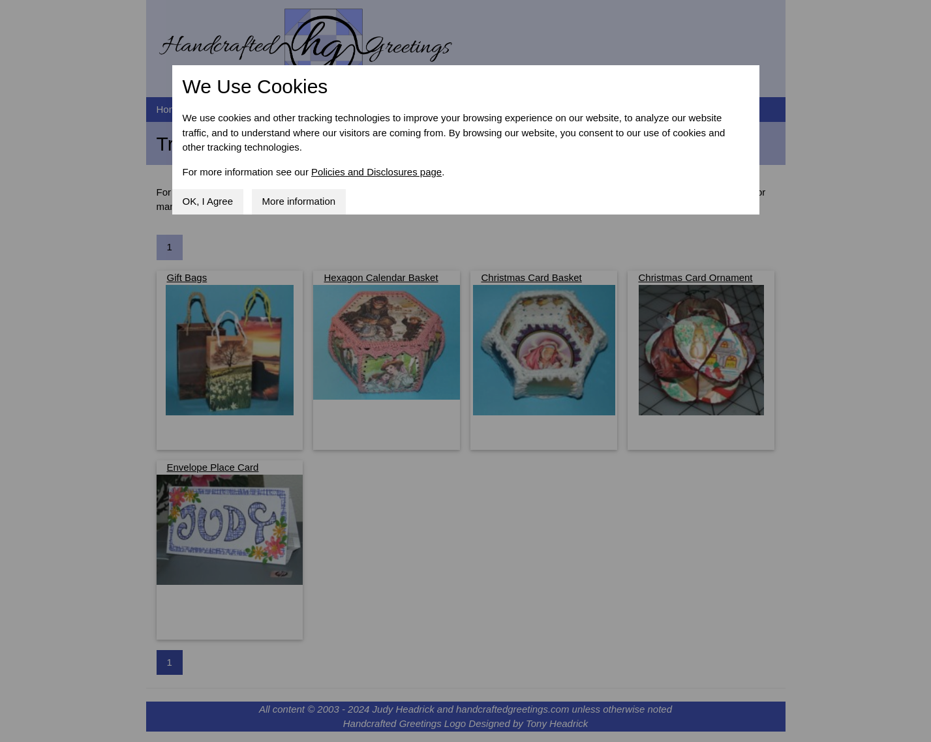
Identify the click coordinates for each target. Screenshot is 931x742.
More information (299, 201)
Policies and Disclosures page (376, 171)
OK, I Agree (208, 201)
